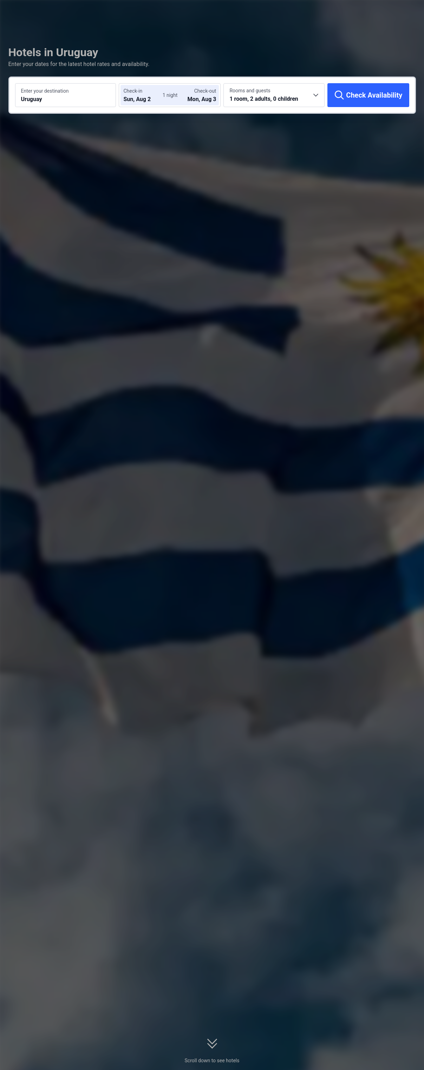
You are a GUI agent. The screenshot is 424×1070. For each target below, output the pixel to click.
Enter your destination (45, 91)
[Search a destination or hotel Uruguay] (65, 95)
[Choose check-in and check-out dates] (144, 95)
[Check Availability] (368, 95)
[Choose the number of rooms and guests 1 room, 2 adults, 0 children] (274, 95)
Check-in (132, 91)
